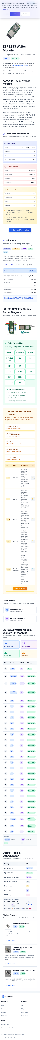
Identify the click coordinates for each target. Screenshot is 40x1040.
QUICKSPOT (15, 58)
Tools (3, 1009)
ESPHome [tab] (30, 265)
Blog (2, 1005)
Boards (3, 1012)
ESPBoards (9, 1034)
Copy (32, 270)
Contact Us (25, 1016)
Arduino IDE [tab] (8, 265)
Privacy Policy (5, 1024)
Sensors (4, 1016)
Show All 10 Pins (20, 588)
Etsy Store (24, 1012)
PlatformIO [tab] (20, 265)
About (23, 1005)
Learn (30, 3)
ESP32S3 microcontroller (20, 65)
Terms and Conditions (8, 1028)
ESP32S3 (6, 58)
